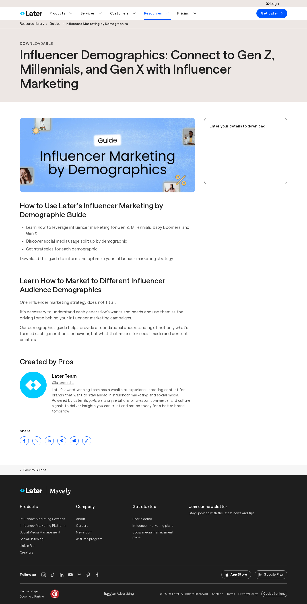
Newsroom (84, 532)
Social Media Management (40, 532)
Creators (26, 552)
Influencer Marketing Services (42, 519)
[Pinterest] (88, 575)
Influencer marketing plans (152, 525)
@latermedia (63, 383)
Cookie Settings (274, 593)
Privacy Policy (248, 594)
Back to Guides (33, 470)
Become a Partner (32, 596)
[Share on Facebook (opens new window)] (24, 440)
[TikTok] (52, 575)
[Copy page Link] (86, 440)
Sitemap (217, 594)
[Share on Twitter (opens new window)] (36, 440)
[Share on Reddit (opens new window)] (74, 440)
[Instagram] (43, 575)
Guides (54, 23)
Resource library (32, 23)
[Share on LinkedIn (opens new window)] (49, 440)
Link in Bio (27, 546)
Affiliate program (89, 539)
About (80, 519)
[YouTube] (70, 575)
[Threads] (79, 575)
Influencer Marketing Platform (43, 525)
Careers (82, 525)
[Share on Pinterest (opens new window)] (61, 440)
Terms (231, 594)
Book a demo (142, 519)
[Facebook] (97, 575)
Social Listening (32, 539)
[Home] (31, 13)
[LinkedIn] (61, 575)
